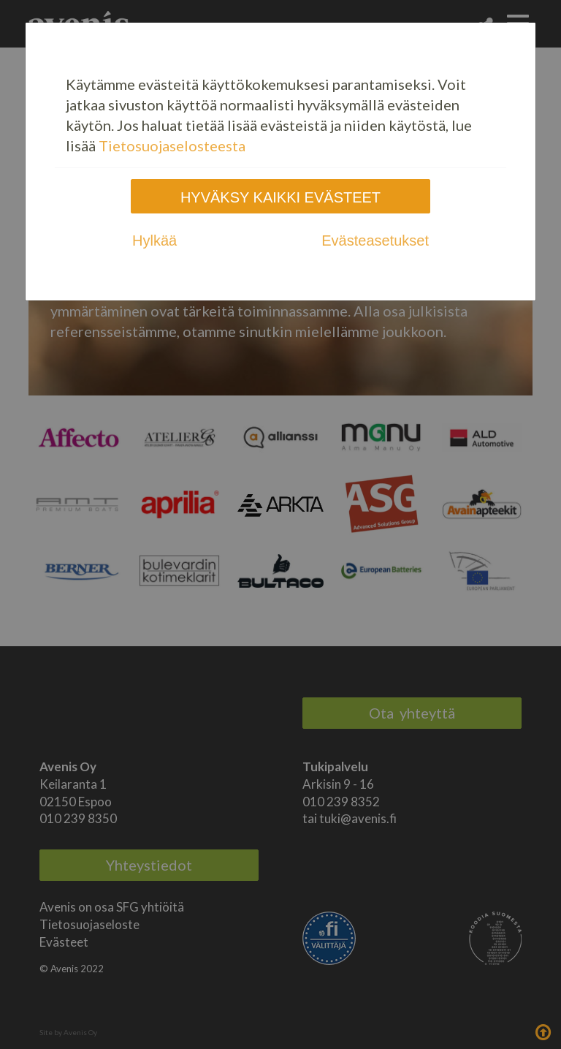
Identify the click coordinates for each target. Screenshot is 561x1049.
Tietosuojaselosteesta (172, 145)
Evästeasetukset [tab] (375, 240)
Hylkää (154, 240)
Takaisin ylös (542, 1030)
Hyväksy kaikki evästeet (280, 197)
